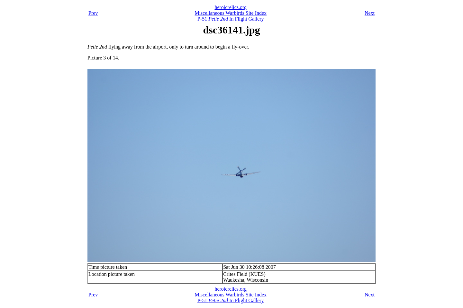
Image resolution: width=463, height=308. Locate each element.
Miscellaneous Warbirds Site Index (231, 13)
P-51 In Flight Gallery (230, 19)
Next (370, 13)
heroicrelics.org (230, 7)
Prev (93, 13)
